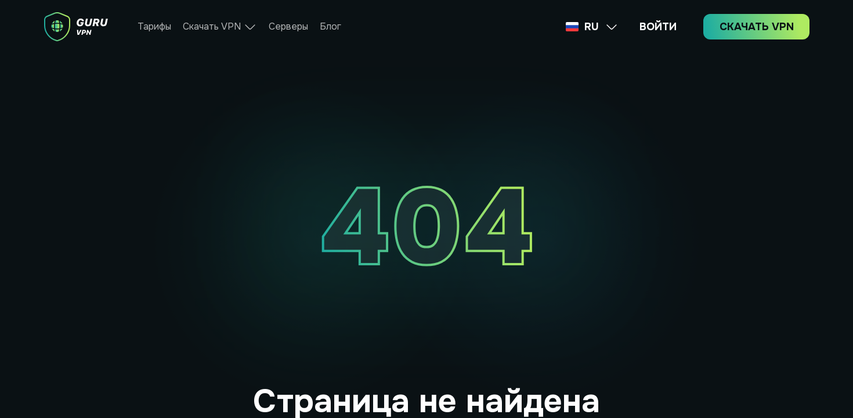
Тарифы (154, 26)
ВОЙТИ (658, 26)
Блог (330, 26)
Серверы (288, 26)
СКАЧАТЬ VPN (757, 26)
